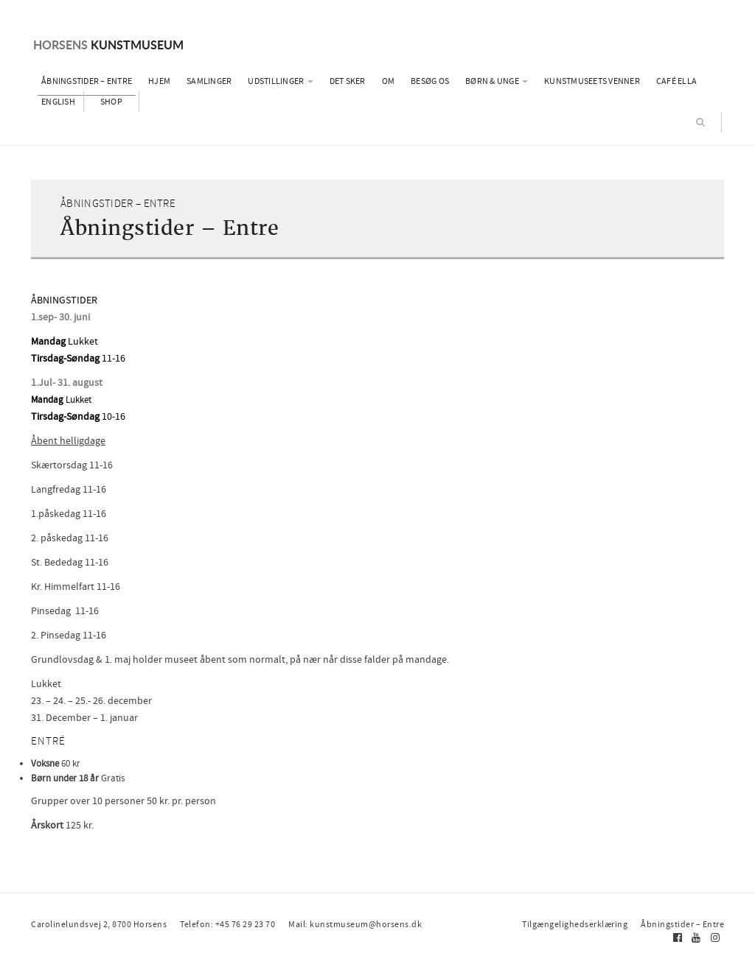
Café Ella (676, 81)
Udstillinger (280, 81)
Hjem (159, 81)
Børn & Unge (496, 81)
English (58, 102)
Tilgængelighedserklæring (574, 924)
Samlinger (209, 81)
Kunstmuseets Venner (592, 81)
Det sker (348, 81)
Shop (111, 102)
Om (388, 81)
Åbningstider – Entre (86, 81)
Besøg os (430, 81)
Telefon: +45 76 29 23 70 (227, 924)
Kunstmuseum (108, 44)
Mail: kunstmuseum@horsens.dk (355, 924)
